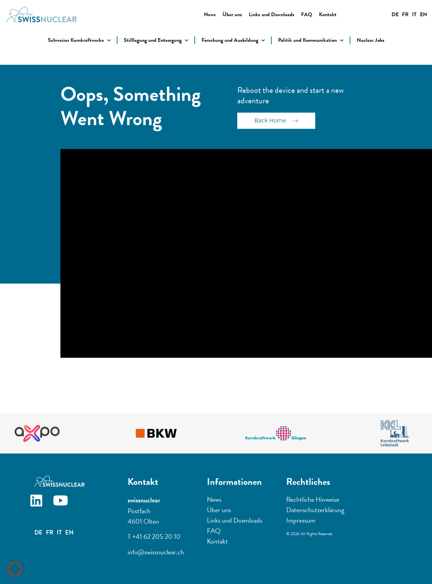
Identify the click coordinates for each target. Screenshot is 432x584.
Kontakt (327, 14)
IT (414, 14)
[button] (15, 569)
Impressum (300, 520)
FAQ (306, 14)
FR (405, 14)
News (210, 14)
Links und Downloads (271, 14)
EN (423, 14)
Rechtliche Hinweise (312, 499)
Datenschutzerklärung (315, 509)
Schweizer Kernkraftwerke (79, 40)
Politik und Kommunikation (311, 40)
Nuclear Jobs (370, 40)
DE (395, 14)
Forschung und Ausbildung (233, 40)
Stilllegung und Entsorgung (156, 40)
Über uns (232, 14)
